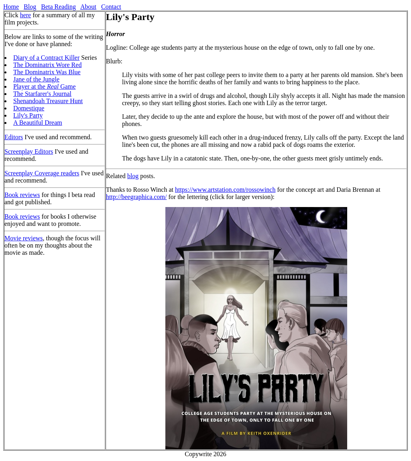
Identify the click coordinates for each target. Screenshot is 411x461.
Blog (30, 6)
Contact (111, 6)
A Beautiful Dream (37, 122)
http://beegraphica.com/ (136, 196)
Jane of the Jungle (36, 79)
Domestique (28, 108)
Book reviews (22, 194)
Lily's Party (28, 115)
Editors (13, 137)
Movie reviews (23, 238)
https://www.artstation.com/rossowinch (225, 189)
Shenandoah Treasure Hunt (48, 100)
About (88, 6)
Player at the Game (44, 86)
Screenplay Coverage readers (41, 173)
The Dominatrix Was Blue (47, 72)
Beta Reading (58, 6)
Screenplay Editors (28, 151)
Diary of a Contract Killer (46, 57)
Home (11, 6)
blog (132, 176)
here (25, 15)
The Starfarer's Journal (42, 93)
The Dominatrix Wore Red (47, 64)
